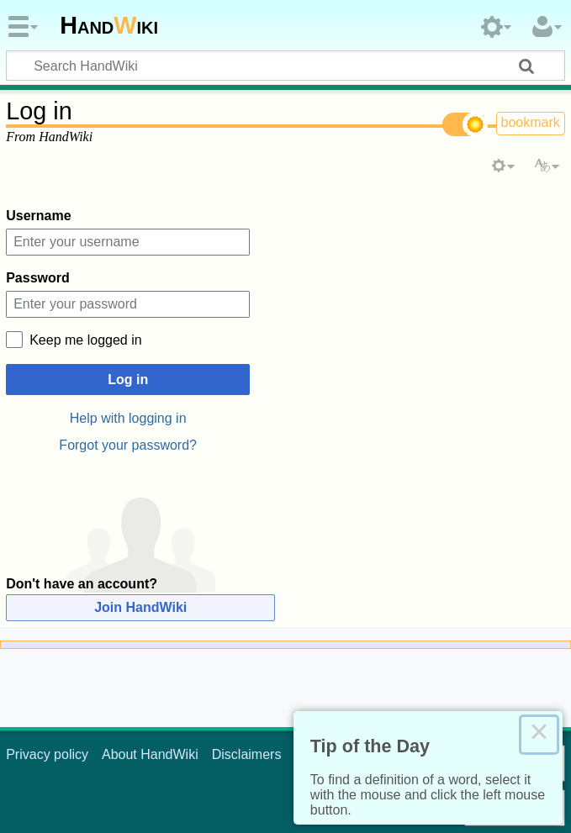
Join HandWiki (140, 607)
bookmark (530, 122)
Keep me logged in (85, 340)
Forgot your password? (128, 445)
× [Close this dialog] (539, 734)
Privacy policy (47, 754)
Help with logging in (128, 418)
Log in (128, 379)
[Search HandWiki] (285, 65)
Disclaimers (247, 754)
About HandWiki (150, 754)
